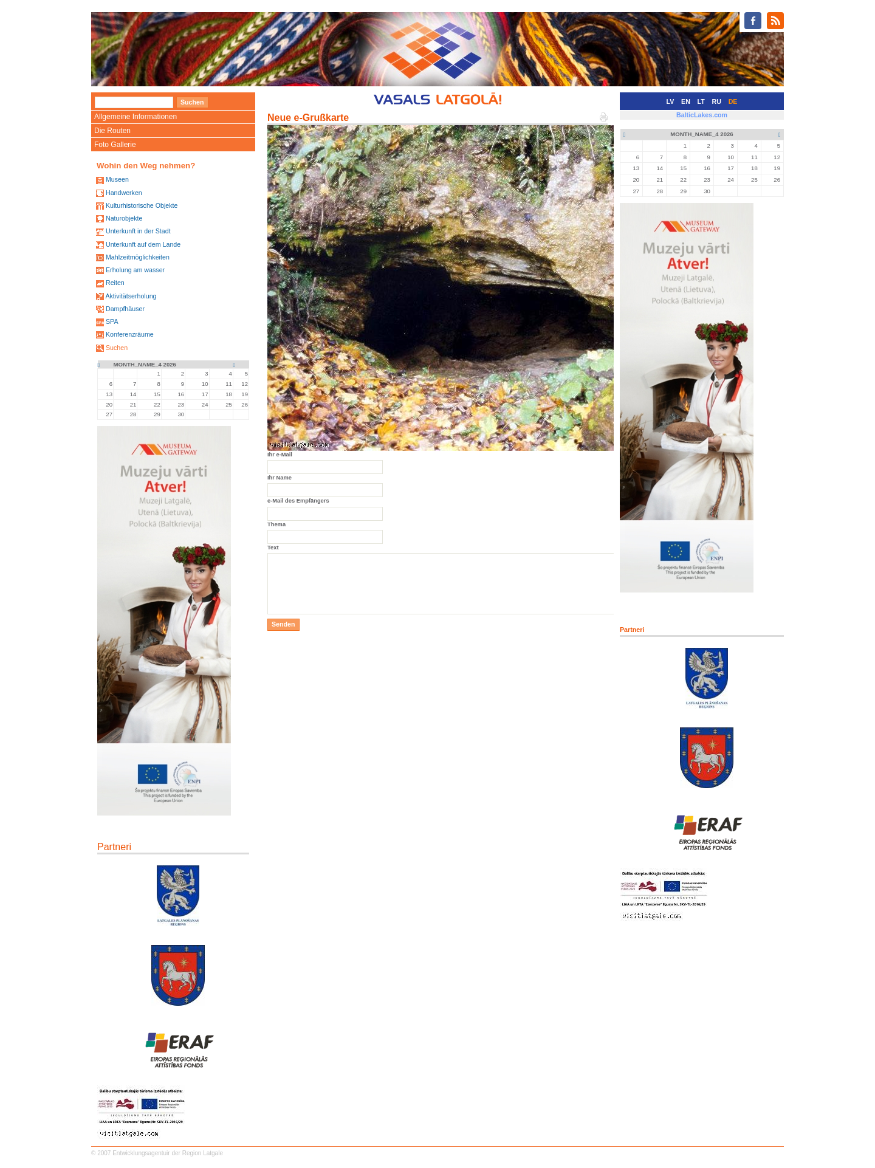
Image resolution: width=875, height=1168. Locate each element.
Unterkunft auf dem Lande (143, 244)
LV (670, 101)
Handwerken (124, 192)
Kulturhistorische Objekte (141, 205)
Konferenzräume (130, 334)
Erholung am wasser (135, 269)
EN (685, 101)
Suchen (117, 347)
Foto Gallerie (115, 144)
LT (701, 101)
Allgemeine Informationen (135, 116)
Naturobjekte (124, 218)
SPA (112, 321)
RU (716, 101)
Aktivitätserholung (130, 296)
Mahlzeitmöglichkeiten (138, 257)
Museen (117, 179)
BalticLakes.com (701, 115)
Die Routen (112, 130)
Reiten (115, 282)
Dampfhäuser (125, 308)
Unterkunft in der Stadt (138, 231)
